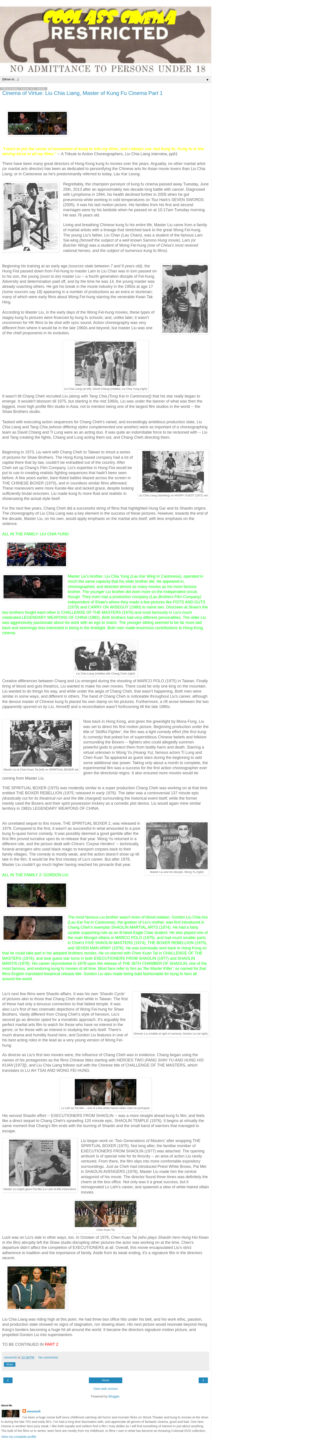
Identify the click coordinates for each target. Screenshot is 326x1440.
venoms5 (33, 1411)
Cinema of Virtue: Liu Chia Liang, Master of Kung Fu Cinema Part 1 (82, 93)
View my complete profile (18, 1436)
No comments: (48, 1357)
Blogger (114, 1396)
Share (9, 1364)
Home (105, 1380)
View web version (105, 1388)
